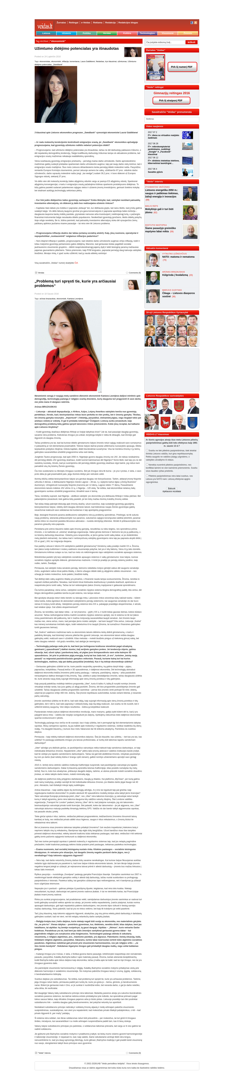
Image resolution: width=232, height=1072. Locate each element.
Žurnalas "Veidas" (155, 50)
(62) (155, 212)
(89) (147, 200)
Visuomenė (168, 33)
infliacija (65, 61)
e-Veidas (85, 22)
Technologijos (147, 33)
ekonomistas (45, 61)
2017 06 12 (153, 157)
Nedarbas (100, 61)
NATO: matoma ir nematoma (178, 256)
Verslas (107, 33)
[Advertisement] (170, 370)
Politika (87, 33)
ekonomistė (56, 61)
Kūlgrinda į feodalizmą (175, 275)
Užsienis (66, 33)
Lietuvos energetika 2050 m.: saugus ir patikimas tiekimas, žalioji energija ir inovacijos (162, 193)
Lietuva (46, 33)
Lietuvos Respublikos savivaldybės (165, 395)
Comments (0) (135, 1053)
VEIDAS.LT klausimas (157, 434)
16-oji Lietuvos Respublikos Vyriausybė (167, 312)
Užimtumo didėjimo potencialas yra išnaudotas (77, 48)
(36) (173, 296)
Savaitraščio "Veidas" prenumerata (172, 112)
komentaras (74, 61)
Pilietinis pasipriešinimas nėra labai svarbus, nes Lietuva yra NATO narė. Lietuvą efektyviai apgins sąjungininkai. (169, 479)
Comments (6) (135, 273)
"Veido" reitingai (155, 87)
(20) (191, 275)
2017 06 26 (153, 143)
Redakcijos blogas (128, 22)
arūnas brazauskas (48, 299)
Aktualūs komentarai (157, 248)
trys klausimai (111, 61)
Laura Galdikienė (88, 61)
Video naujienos (154, 126)
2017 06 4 (152, 169)
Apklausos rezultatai (172, 491)
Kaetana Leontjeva (75, 299)
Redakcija (110, 22)
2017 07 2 (152, 132)
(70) (164, 260)
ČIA (76, 263)
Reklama (97, 22)
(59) (172, 231)
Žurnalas (61, 22)
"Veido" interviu (44, 1053)
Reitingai (73, 22)
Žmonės (188, 33)
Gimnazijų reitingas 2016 (172, 93)
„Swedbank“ (58, 64)
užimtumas (122, 61)
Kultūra (127, 33)
